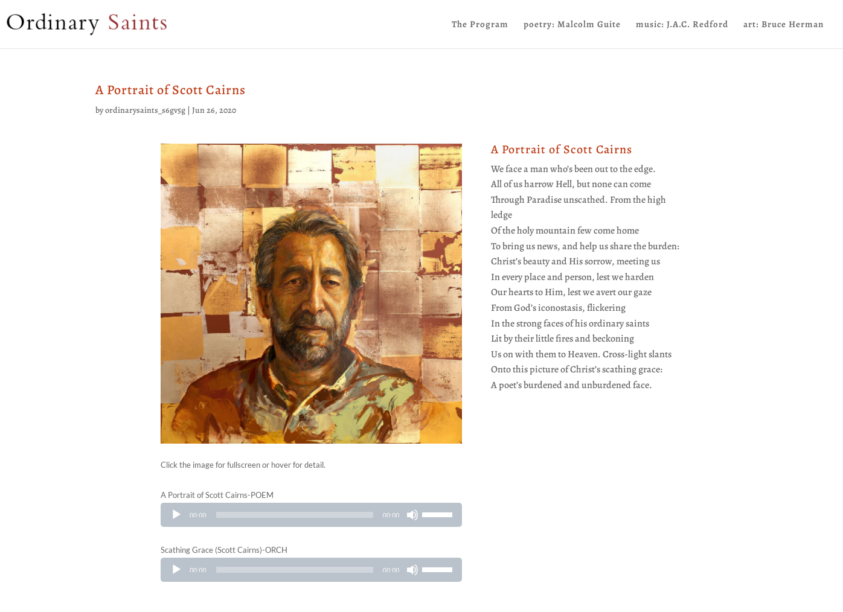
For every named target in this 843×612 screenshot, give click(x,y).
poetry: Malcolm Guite (572, 25)
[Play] (176, 515)
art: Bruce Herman (783, 25)
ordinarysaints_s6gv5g (145, 110)
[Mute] (412, 515)
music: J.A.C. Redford (682, 25)
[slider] (294, 515)
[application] (311, 515)
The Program (480, 25)
